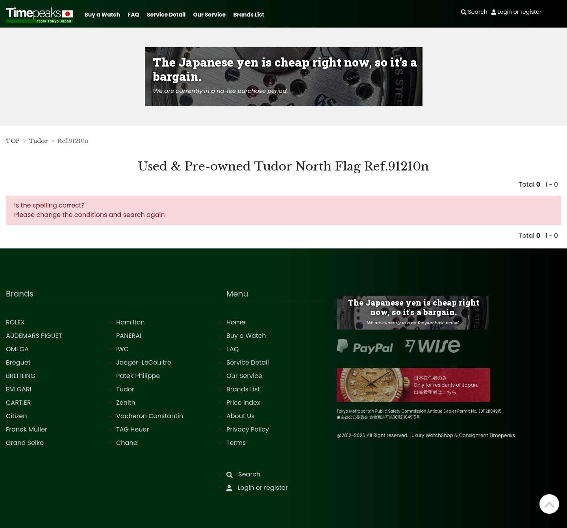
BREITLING (20, 375)
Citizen (16, 416)
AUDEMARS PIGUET (34, 335)
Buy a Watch (102, 15)
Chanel (127, 442)
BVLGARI (18, 389)
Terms (236, 442)
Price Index (243, 402)
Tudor (38, 141)
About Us (240, 416)
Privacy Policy (247, 429)
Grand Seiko (25, 442)
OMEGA (17, 349)
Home (235, 322)
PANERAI (128, 335)
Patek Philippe (138, 375)
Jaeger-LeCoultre (143, 362)
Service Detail (166, 15)
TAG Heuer (132, 429)
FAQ (133, 15)
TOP (13, 141)
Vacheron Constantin (149, 416)
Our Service (209, 15)
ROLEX (15, 322)
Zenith (125, 402)
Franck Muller (26, 429)
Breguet (18, 362)
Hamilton (130, 322)
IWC (122, 349)
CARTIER (18, 402)
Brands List (248, 15)
